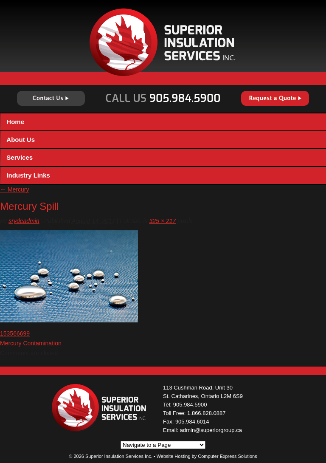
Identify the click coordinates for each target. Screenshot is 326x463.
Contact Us (51, 98)
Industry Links (28, 175)
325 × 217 (162, 220)
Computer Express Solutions (227, 456)
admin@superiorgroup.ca (211, 430)
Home (15, 121)
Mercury (14, 189)
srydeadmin (23, 220)
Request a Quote (275, 98)
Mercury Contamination (31, 343)
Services (19, 157)
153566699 (15, 333)
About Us (20, 139)
